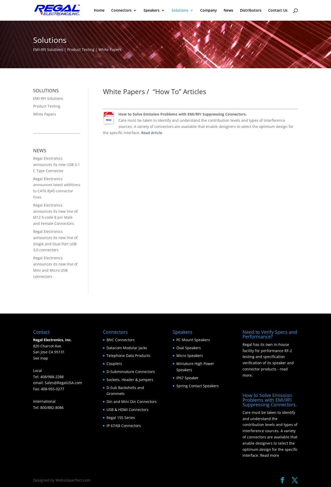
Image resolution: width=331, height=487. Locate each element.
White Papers (44, 114)
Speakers (152, 11)
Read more (269, 455)
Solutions (179, 11)
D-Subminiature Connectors (131, 371)
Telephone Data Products (128, 355)
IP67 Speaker (187, 377)
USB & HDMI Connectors (127, 409)
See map (40, 358)
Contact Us (278, 11)
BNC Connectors (121, 339)
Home (99, 11)
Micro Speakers (189, 355)
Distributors (250, 11)
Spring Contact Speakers (197, 385)
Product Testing (46, 106)
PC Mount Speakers (193, 339)
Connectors (121, 11)
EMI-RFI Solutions (48, 98)
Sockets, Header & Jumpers (130, 379)
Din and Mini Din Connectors (132, 401)
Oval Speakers (188, 347)
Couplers (114, 363)
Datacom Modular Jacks (127, 347)
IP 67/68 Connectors (124, 425)
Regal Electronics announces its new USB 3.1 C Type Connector (56, 164)
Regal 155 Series (121, 417)
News (228, 11)
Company (208, 11)
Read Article (151, 132)
